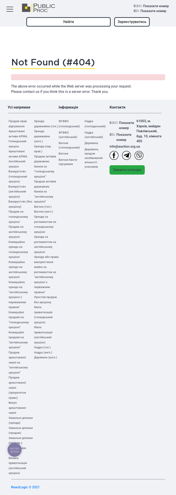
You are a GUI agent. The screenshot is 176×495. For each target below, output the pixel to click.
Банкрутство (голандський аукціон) (18, 176)
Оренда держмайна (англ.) (42, 136)
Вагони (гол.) (43, 206)
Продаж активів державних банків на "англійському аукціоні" (45, 191)
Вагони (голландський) (69, 145)
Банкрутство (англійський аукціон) (17, 191)
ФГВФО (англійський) (68, 135)
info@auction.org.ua (123, 146)
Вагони (63, 153)
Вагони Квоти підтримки (68, 162)
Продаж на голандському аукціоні (18, 216)
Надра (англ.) (43, 352)
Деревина (91, 143)
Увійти (68, 22)
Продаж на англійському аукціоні (18, 231)
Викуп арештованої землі (17, 407)
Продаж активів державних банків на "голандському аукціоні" (45, 166)
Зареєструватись (132, 22)
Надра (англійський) (94, 135)
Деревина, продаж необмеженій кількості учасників (94, 158)
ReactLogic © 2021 (25, 487)
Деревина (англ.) (45, 357)
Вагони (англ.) (43, 211)
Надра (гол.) (42, 347)
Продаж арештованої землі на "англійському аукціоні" (18, 362)
